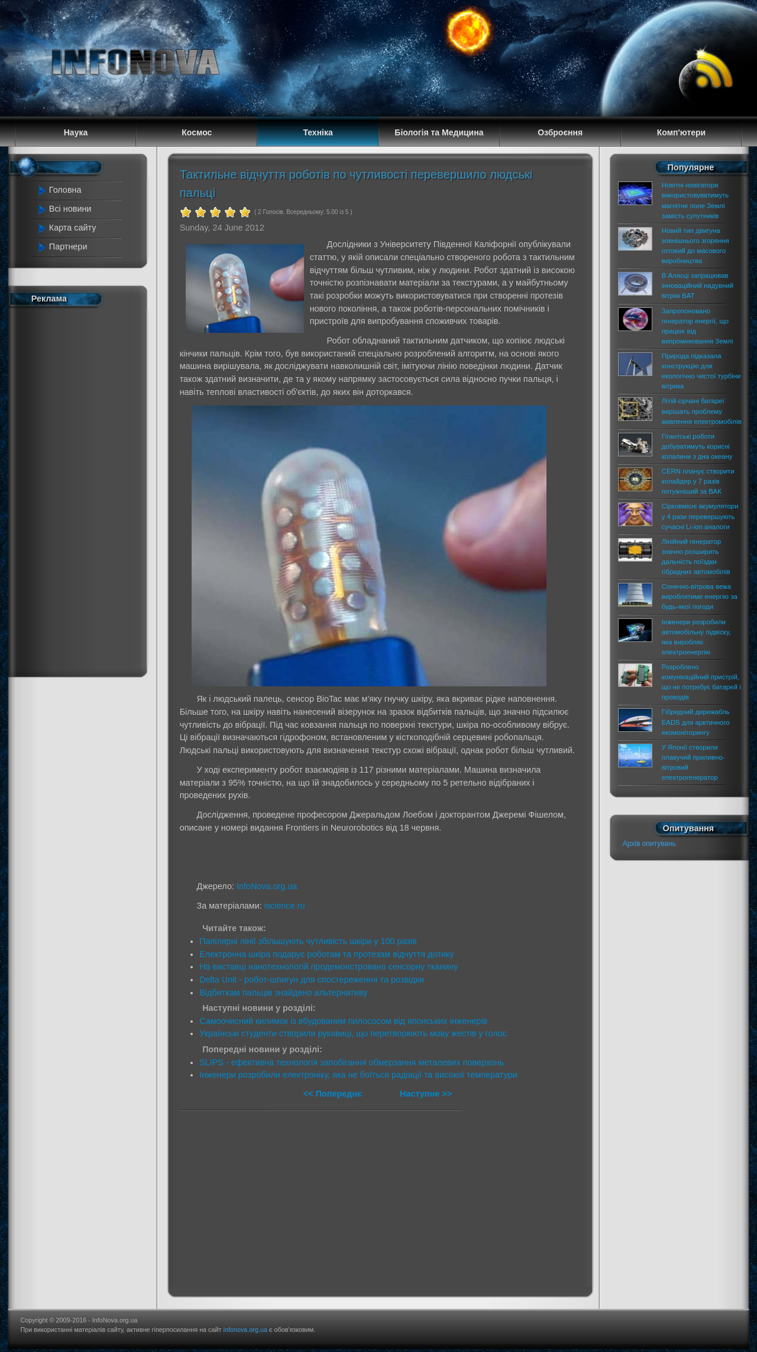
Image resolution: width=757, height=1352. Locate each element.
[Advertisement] (84, 489)
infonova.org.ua (245, 1329)
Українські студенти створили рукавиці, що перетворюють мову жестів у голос (353, 1033)
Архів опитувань (649, 843)
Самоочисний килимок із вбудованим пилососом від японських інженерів (343, 1021)
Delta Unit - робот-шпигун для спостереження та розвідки (311, 979)
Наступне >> (426, 1093)
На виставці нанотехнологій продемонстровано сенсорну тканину (328, 966)
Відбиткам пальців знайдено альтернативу (283, 992)
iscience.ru (284, 905)
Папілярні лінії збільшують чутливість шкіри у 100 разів (308, 941)
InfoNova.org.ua (267, 886)
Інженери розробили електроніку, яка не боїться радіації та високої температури (358, 1074)
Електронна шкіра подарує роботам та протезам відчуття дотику (326, 954)
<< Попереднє (333, 1093)
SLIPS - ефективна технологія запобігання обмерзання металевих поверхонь (351, 1062)
